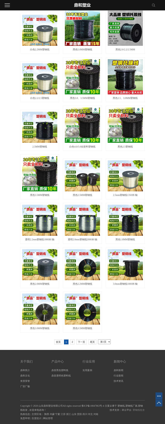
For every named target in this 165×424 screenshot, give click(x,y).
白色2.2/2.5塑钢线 (39, 98)
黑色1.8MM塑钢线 (125, 239)
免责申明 (25, 418)
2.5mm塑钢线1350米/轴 (125, 195)
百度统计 (36, 418)
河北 (90, 414)
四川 (85, 414)
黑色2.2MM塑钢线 (82, 284)
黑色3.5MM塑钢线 (39, 195)
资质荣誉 (25, 381)
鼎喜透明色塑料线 (61, 375)
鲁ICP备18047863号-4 (92, 406)
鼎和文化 (25, 375)
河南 (95, 414)
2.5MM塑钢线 (40, 146)
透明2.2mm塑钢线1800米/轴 (39, 239)
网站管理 (48, 418)
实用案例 (87, 370)
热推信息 (25, 414)
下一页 (81, 342)
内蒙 (52, 414)
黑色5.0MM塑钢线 (82, 49)
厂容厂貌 (25, 386)
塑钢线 (121, 406)
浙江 (69, 414)
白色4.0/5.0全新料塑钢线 (82, 146)
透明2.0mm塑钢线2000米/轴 (82, 239)
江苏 (63, 414)
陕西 (47, 414)
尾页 (92, 342)
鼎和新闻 (118, 370)
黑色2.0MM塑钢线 (39, 284)
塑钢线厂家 (131, 406)
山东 (74, 414)
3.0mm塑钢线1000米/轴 (125, 284)
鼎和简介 (25, 370)
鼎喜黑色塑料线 (59, 370)
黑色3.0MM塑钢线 (39, 328)
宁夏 (58, 414)
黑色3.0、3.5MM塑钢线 (82, 98)
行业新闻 (118, 375)
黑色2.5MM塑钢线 (82, 195)
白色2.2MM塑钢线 (39, 49)
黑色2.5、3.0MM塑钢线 (125, 98)
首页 (58, 342)
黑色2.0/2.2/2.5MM (125, 49)
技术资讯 (118, 381)
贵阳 (79, 414)
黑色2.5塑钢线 (125, 146)
